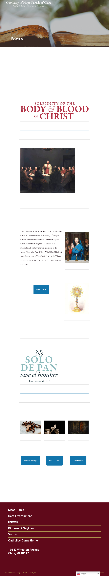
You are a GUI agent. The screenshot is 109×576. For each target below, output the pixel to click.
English (82, 573)
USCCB (12, 522)
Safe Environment (19, 516)
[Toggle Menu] (100, 3)
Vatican (12, 534)
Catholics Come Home (22, 540)
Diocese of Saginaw (20, 528)
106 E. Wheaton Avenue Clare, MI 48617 (24, 551)
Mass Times (15, 510)
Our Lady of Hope (20, 573)
